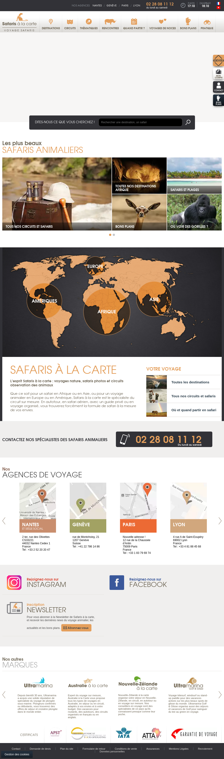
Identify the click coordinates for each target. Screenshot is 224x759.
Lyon (136, 5)
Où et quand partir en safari (193, 410)
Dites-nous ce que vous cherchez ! (65, 122)
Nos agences (81, 5)
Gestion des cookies (17, 754)
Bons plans (124, 226)
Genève (112, 5)
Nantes (97, 5)
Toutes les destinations (190, 382)
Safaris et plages (185, 189)
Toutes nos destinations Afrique (135, 187)
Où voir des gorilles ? (189, 226)
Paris (125, 5)
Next (220, 520)
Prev (3, 520)
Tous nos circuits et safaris (29, 226)
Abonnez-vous (78, 627)
